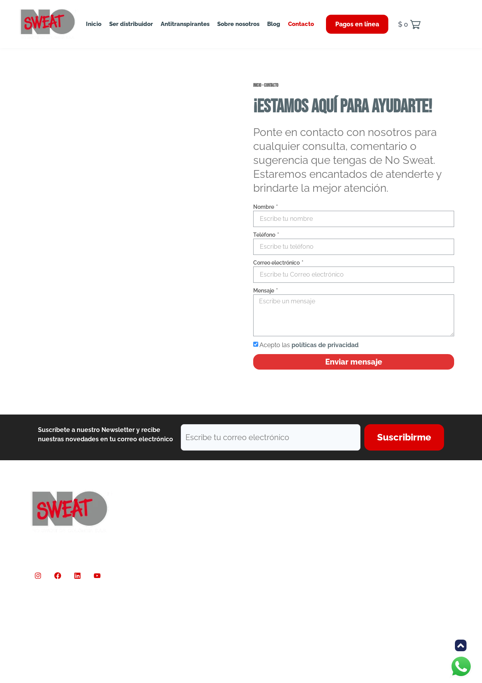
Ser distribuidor (131, 24)
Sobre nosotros (238, 24)
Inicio (93, 24)
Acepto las (308, 345)
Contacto (301, 24)
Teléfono (264, 235)
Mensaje (264, 290)
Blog (273, 24)
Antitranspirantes (185, 24)
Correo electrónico (277, 263)
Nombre (264, 207)
